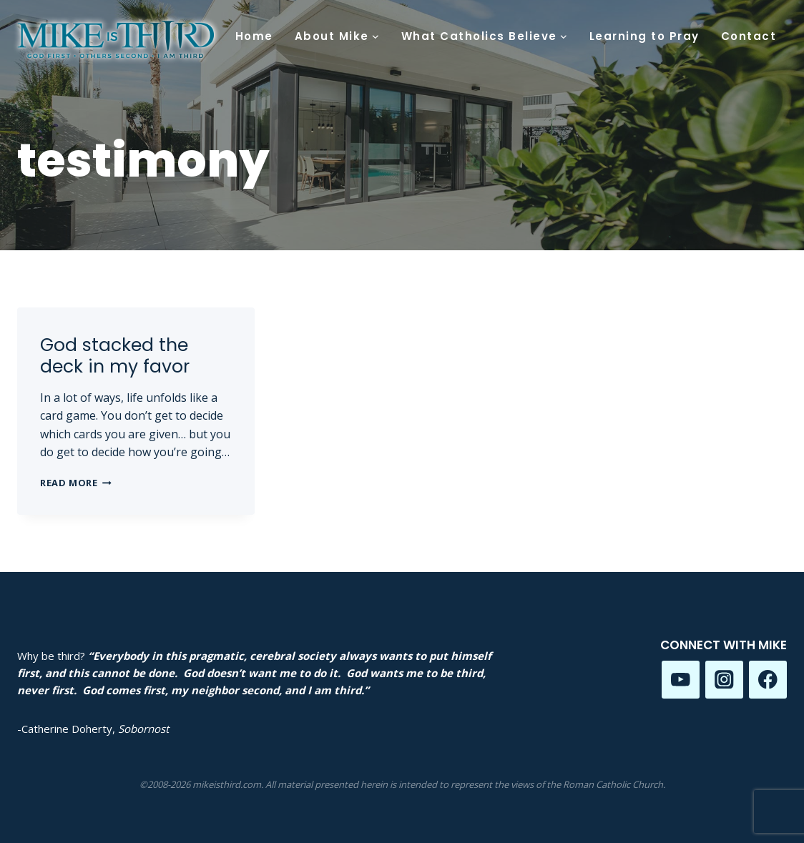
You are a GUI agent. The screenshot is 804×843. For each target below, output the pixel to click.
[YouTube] (681, 680)
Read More (76, 482)
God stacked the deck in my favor (115, 355)
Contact (749, 36)
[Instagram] (724, 680)
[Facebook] (768, 680)
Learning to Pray (644, 36)
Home (254, 36)
